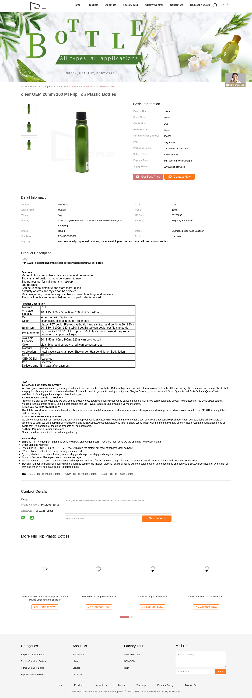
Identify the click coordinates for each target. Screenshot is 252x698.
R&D (126, 668)
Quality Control (154, 4)
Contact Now (180, 176)
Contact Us (176, 4)
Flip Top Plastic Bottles (32, 674)
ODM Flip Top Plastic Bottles (80, 473)
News (121, 685)
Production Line (132, 654)
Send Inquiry (157, 518)
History (75, 661)
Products (93, 4)
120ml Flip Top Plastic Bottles (117, 473)
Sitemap (141, 685)
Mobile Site (191, 685)
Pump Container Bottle (32, 668)
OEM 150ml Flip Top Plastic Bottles (99, 596)
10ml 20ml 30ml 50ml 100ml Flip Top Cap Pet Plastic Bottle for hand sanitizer (45, 598)
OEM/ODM (129, 661)
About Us (110, 4)
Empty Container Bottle (32, 654)
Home (77, 4)
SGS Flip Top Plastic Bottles (45, 473)
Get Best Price (148, 176)
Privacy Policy (165, 685)
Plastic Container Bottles (33, 661)
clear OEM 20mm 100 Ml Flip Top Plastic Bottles (89, 86)
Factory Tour (130, 4)
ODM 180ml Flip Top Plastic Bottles (206, 596)
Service (76, 668)
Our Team (77, 674)
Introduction (78, 654)
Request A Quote (200, 4)
